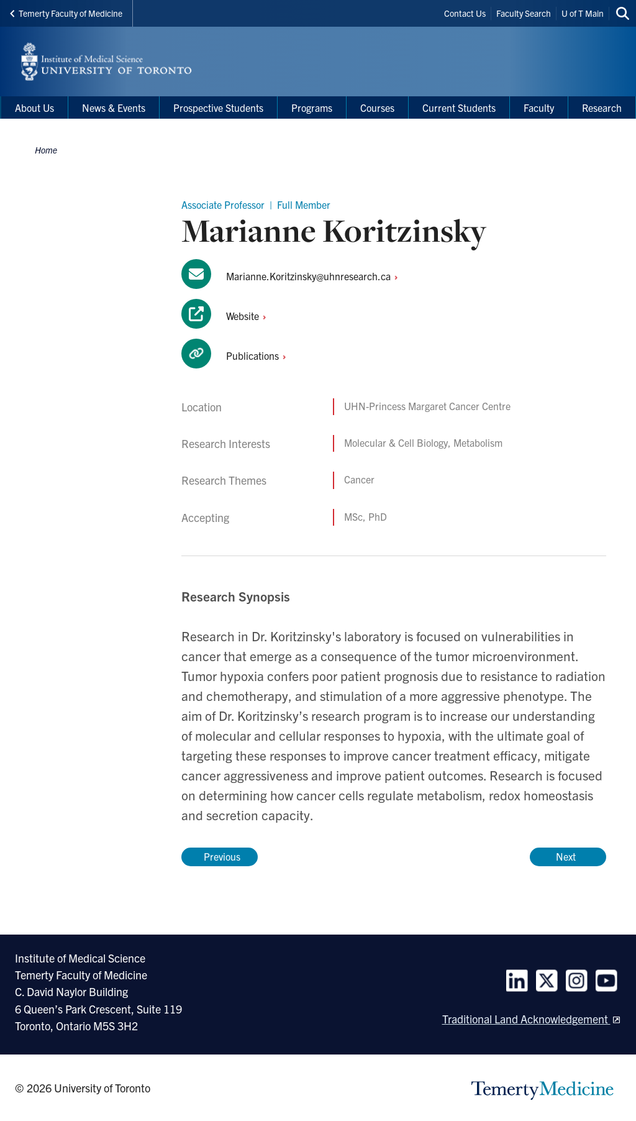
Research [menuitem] (602, 107)
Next (568, 856)
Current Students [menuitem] (459, 107)
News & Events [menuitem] (113, 107)
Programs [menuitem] (311, 107)
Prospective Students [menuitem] (218, 107)
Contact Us (465, 13)
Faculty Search (523, 13)
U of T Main (582, 13)
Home (46, 149)
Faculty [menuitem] (539, 107)
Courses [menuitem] (377, 107)
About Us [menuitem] (34, 107)
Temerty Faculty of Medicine (66, 13)
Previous (219, 856)
